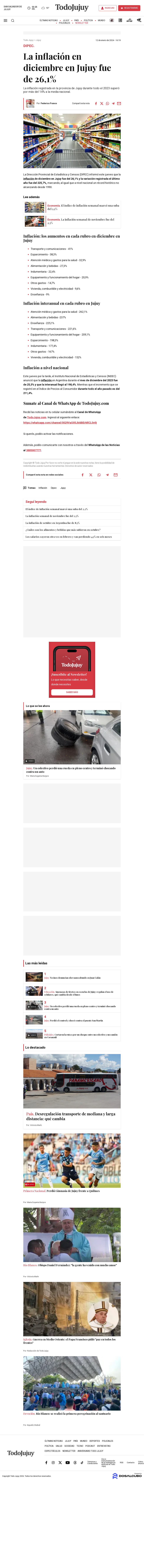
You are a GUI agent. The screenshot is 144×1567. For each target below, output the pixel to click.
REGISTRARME (131, 8)
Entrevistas (104, 1446)
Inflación (43, 488)
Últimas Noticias (49, 20)
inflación (29, 179)
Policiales (64, 23)
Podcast (90, 1446)
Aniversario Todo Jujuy (90, 1451)
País (76, 20)
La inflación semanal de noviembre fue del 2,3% (52, 516)
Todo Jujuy (28, 40)
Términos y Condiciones (92, 1462)
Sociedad (69, 1446)
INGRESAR (109, 8)
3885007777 (33, 450)
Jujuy (66, 20)
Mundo (101, 20)
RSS (121, 1462)
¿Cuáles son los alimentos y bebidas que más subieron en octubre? (63, 529)
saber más (72, 692)
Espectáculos (52, 1451)
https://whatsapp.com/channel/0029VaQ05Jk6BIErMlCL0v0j (60, 423)
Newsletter (81, 23)
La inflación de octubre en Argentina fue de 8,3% (53, 522)
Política (88, 20)
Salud (59, 1446)
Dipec (54, 488)
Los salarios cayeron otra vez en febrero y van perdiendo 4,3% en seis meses (69, 536)
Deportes (95, 1441)
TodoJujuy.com (36, 417)
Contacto (130, 1462)
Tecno (80, 1446)
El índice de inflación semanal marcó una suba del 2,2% (57, 509)
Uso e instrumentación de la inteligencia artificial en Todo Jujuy (108, 1462)
